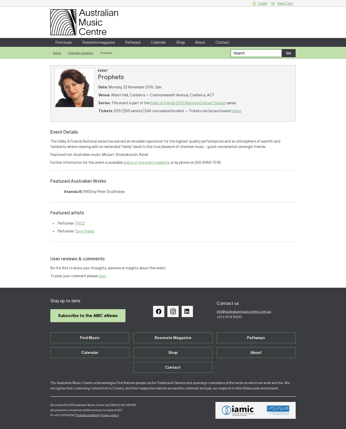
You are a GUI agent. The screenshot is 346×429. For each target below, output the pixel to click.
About (200, 42)
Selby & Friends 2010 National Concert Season (188, 103)
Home (57, 52)
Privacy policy (110, 415)
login (102, 276)
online (236, 111)
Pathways (133, 42)
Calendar (158, 42)
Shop (180, 42)
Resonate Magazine (173, 338)
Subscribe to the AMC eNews (88, 315)
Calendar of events (80, 52)
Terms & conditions (87, 415)
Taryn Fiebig (84, 231)
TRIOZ (80, 223)
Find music (63, 42)
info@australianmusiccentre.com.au (244, 312)
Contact (222, 42)
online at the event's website (146, 162)
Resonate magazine (99, 42)
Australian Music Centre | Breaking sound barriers (84, 22)
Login (262, 3)
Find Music (90, 338)
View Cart (285, 3)
